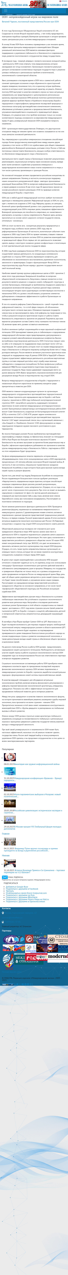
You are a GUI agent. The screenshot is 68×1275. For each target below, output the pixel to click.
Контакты (6, 908)
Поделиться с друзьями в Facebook (22, 888)
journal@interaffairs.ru (12, 917)
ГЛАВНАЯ (9, 15)
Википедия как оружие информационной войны (37, 764)
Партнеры (6, 930)
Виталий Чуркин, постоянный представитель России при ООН (30, 21)
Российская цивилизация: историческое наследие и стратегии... (33, 811)
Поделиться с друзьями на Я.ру (20, 895)
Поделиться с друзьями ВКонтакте (21, 897)
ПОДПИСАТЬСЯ (11, 883)
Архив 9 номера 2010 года (26, 15)
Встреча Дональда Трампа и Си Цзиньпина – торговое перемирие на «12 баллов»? (34, 871)
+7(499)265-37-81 (12, 921)
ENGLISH (63, 1)
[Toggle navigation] (5, 10)
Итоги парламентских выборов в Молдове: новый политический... (32, 795)
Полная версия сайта (11, 971)
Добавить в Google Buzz (17, 886)
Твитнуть (10, 891)
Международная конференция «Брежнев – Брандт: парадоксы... (33, 779)
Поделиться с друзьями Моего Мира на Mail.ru (27, 899)
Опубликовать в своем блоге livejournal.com (26, 893)
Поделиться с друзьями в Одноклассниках (25, 901)
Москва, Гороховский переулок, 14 (20, 912)
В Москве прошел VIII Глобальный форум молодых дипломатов (32, 827)
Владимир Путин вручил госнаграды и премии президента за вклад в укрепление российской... (31, 849)
